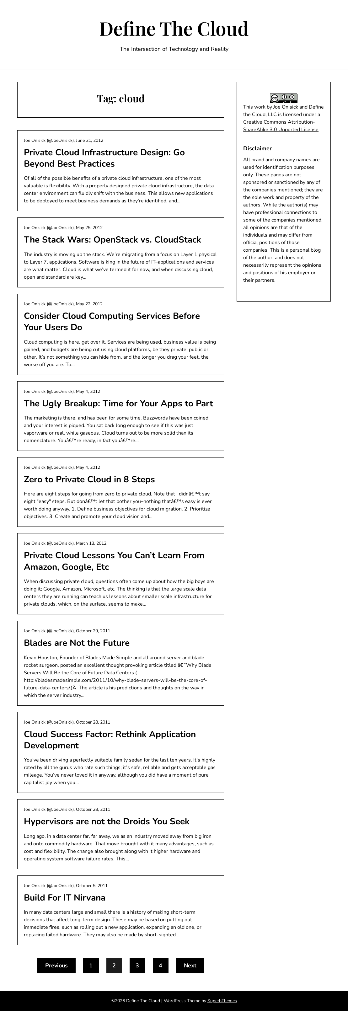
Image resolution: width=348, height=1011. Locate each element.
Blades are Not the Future (77, 643)
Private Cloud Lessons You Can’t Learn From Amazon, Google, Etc (114, 561)
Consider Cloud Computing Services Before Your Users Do (112, 321)
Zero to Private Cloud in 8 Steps (89, 479)
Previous (56, 965)
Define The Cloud (174, 28)
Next (190, 965)
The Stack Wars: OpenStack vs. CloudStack (112, 240)
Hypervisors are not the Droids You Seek (107, 821)
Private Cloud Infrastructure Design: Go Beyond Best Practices (104, 158)
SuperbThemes (222, 1001)
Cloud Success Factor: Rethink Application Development (110, 740)
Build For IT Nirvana (64, 898)
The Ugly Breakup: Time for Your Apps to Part (118, 403)
